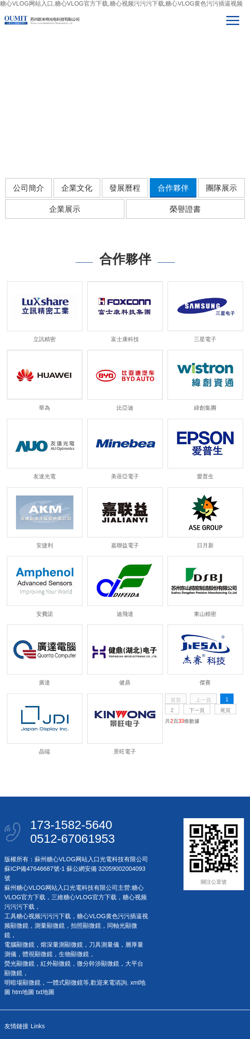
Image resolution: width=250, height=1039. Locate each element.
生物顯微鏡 (74, 954)
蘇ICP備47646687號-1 (34, 868)
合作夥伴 (173, 188)
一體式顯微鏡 (65, 982)
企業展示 (64, 209)
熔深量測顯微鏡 (62, 944)
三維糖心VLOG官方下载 (84, 897)
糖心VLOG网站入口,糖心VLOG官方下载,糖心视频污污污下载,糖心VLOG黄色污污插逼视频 (121, 3)
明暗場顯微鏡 (22, 982)
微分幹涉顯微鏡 (98, 963)
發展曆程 (124, 188)
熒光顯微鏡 (19, 963)
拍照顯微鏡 (86, 925)
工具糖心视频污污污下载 (37, 916)
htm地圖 (23, 992)
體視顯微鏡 (37, 954)
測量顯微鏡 (50, 925)
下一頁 (197, 710)
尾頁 (225, 710)
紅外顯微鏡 (56, 963)
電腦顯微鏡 (19, 944)
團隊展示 (221, 188)
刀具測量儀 (104, 944)
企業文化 (76, 188)
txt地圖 (45, 992)
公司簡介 (28, 188)
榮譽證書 (185, 209)
